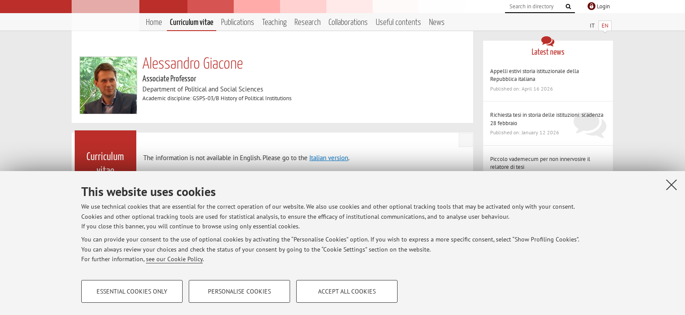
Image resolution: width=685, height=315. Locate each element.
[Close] (671, 185)
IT (592, 25)
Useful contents (398, 22)
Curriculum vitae (191, 22)
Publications (237, 22)
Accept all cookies (347, 291)
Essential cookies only (132, 291)
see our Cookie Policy (174, 259)
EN (605, 25)
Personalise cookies (239, 291)
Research (307, 22)
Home (154, 22)
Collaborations (348, 22)
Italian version (328, 158)
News (437, 22)
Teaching (274, 22)
